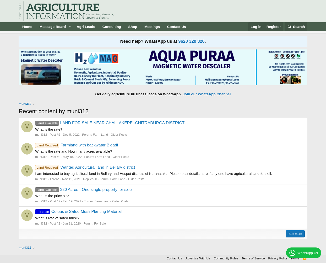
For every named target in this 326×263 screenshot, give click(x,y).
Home (27, 27)
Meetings (152, 27)
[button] (69, 26)
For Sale (100, 223)
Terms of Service (253, 258)
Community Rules (226, 258)
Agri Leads (86, 27)
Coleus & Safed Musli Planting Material (78, 211)
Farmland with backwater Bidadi (76, 145)
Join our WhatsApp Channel (207, 94)
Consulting (111, 27)
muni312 (41, 134)
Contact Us (176, 27)
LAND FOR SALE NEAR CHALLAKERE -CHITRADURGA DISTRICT (110, 123)
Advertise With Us (197, 258)
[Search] (296, 26)
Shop (132, 27)
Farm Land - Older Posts (110, 134)
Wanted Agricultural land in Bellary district (85, 167)
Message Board (52, 27)
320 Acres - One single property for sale (83, 189)
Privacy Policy (278, 258)
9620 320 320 (191, 41)
